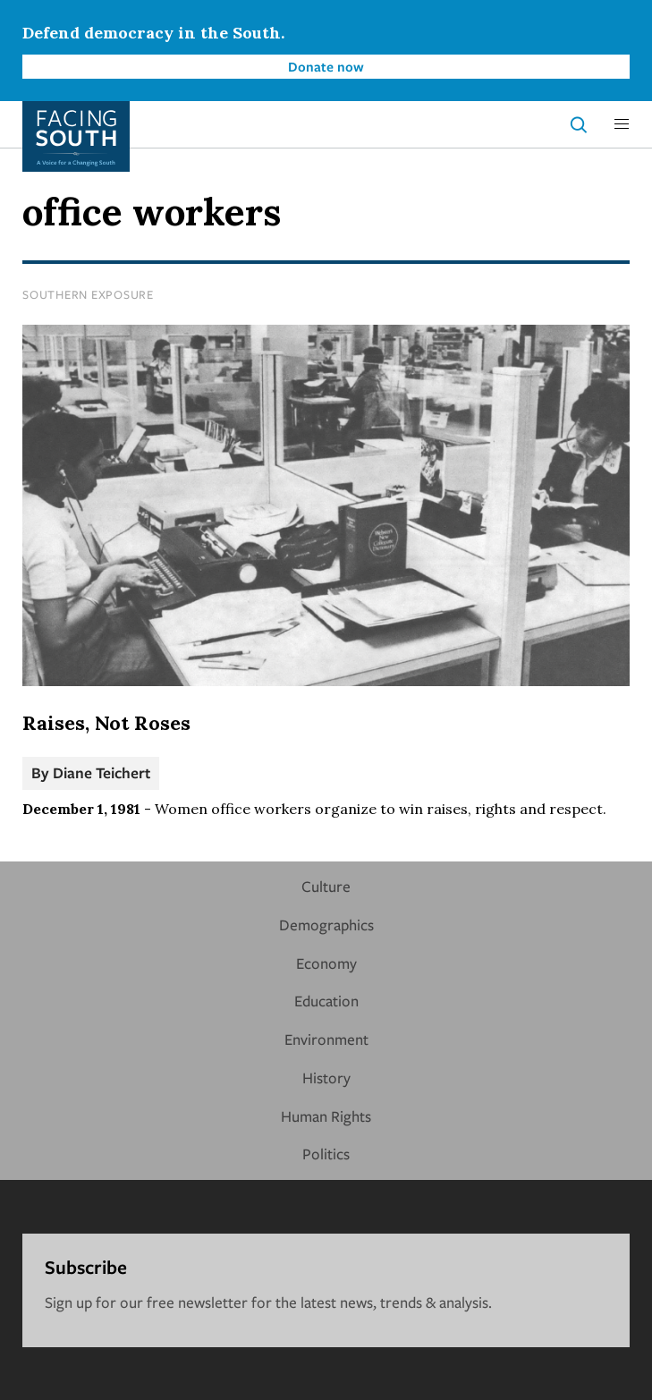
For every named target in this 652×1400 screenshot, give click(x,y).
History (326, 1077)
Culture (326, 886)
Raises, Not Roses (106, 722)
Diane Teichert (101, 772)
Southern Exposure (88, 294)
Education (326, 1000)
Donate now (326, 66)
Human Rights (326, 1116)
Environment (326, 1039)
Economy (326, 963)
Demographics (326, 924)
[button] (621, 124)
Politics (326, 1153)
